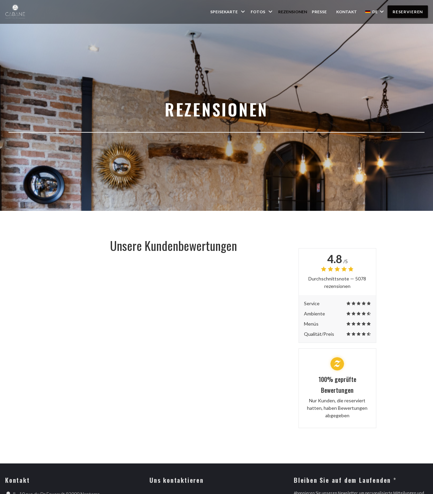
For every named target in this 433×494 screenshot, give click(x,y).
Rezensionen (292, 11)
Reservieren (408, 11)
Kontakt (346, 11)
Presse (319, 11)
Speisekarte (228, 11)
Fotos (262, 11)
